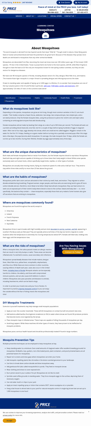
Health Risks (65, 98)
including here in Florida (16, 270)
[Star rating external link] (24, 2)
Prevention (10, 101)
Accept (9, 420)
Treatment (78, 98)
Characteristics (25, 98)
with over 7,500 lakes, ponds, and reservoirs (59, 86)
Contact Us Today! (72, 252)
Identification (11, 98)
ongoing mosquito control (27, 289)
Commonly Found (50, 98)
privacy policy (7, 415)
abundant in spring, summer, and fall (64, 229)
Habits (37, 98)
